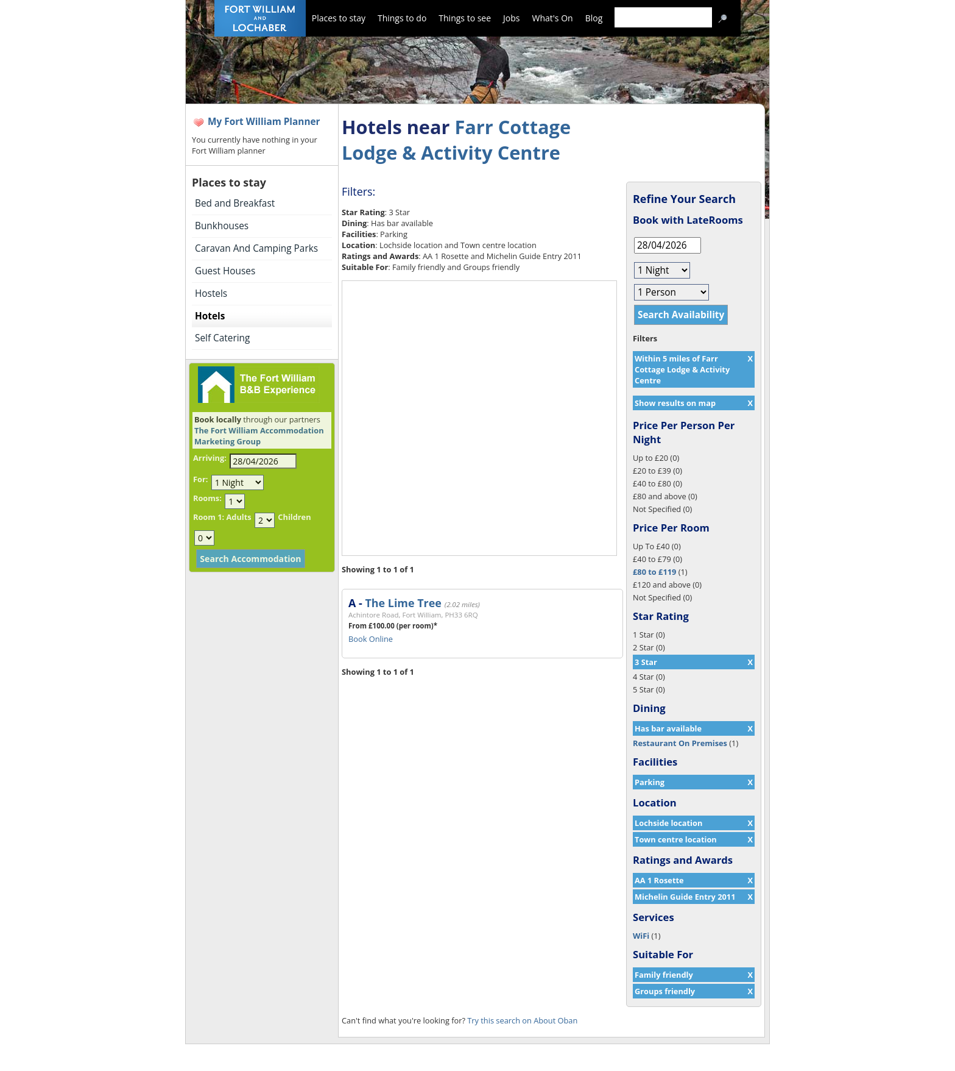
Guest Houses (225, 271)
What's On (552, 18)
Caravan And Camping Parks (256, 248)
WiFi (641, 935)
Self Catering (222, 338)
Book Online (370, 638)
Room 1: (208, 516)
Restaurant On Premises (680, 743)
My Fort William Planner (264, 121)
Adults (238, 516)
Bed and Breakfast (235, 203)
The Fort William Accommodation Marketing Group (259, 436)
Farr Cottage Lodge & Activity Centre (456, 139)
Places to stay (338, 18)
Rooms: (207, 498)
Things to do (402, 18)
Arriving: (210, 457)
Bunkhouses (221, 225)
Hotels (210, 316)
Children (294, 516)
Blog (594, 18)
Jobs (511, 18)
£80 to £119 (654, 571)
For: (200, 479)
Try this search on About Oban (522, 1020)
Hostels (211, 293)
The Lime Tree (403, 603)
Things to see (465, 18)
